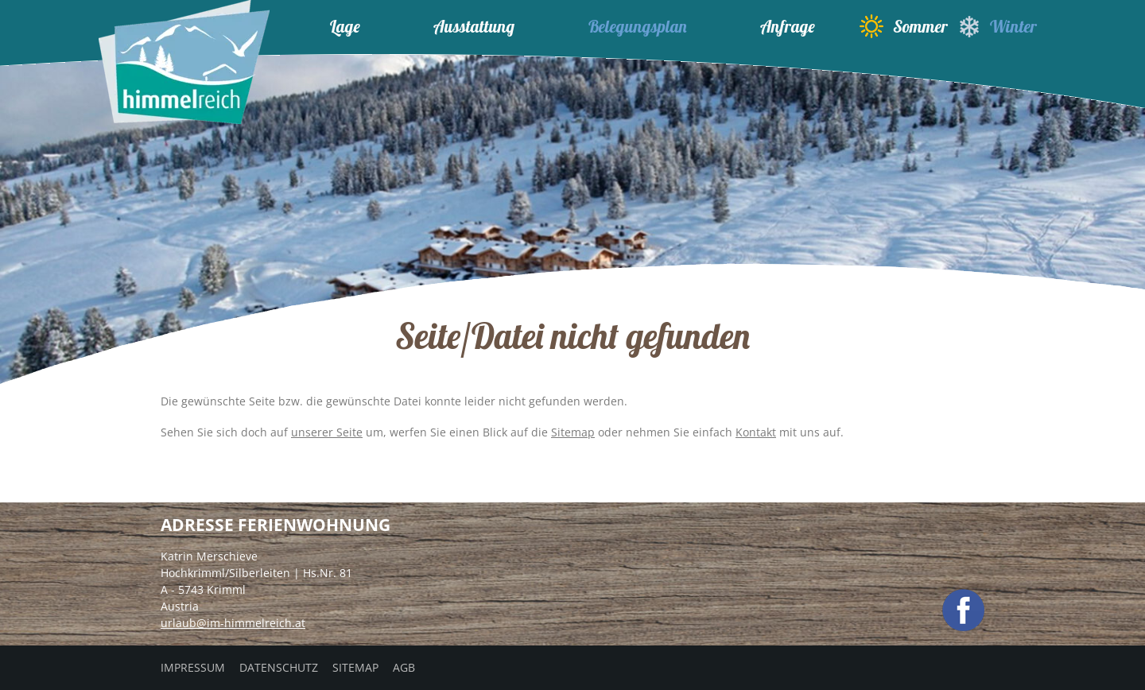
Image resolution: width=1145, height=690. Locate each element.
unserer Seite (327, 432)
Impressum (193, 667)
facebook (963, 610)
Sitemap (573, 432)
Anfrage (787, 26)
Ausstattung (473, 26)
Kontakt (756, 432)
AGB (404, 667)
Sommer (904, 26)
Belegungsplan (637, 26)
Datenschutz (278, 667)
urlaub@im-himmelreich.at (233, 622)
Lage (345, 26)
